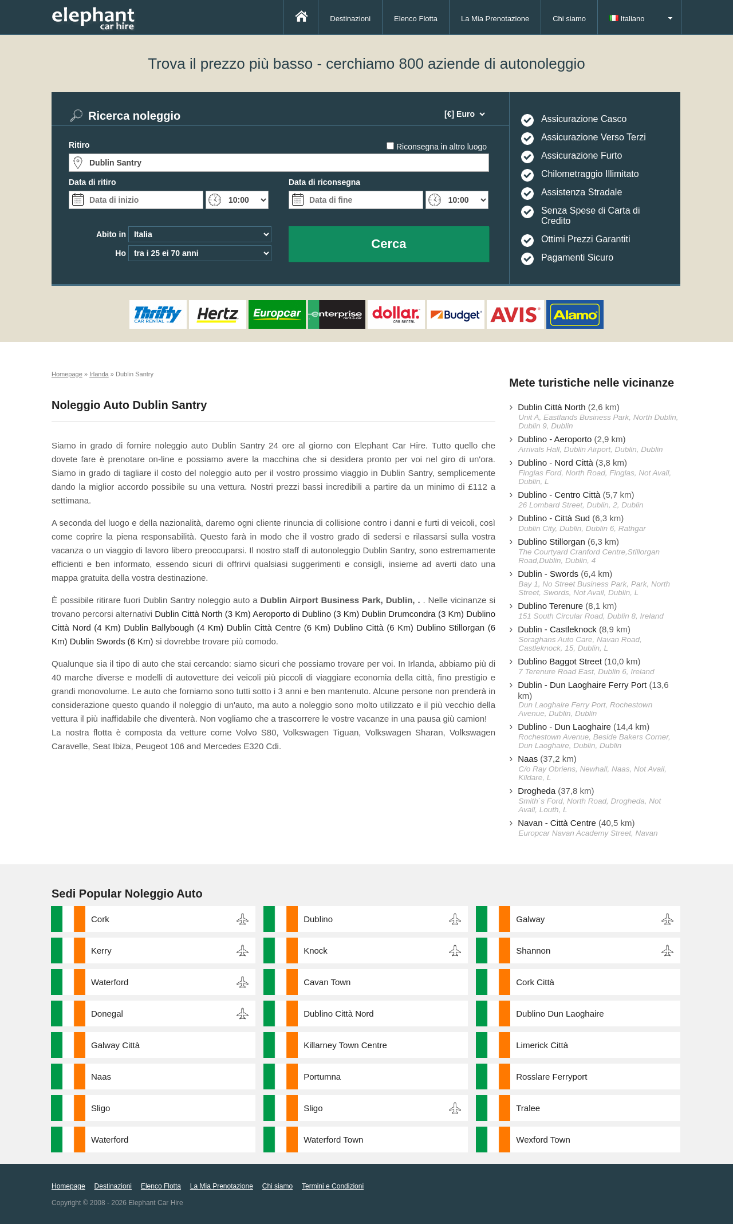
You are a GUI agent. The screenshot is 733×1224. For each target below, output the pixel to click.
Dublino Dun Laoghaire (560, 1013)
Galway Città (115, 1045)
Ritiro (79, 144)
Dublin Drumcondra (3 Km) (412, 614)
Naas (528, 758)
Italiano (627, 18)
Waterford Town (333, 1139)
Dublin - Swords (548, 573)
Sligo (100, 1108)
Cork (100, 919)
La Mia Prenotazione (495, 18)
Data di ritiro (92, 182)
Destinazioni (350, 18)
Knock (316, 950)
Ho (120, 253)
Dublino (318, 919)
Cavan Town (327, 982)
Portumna (322, 1076)
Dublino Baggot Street (560, 661)
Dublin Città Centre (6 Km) (278, 627)
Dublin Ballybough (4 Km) (173, 627)
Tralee (528, 1108)
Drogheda (536, 791)
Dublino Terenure (550, 606)
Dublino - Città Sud (554, 518)
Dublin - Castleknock (557, 629)
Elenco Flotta (416, 18)
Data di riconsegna (324, 182)
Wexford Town (543, 1139)
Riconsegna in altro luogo (441, 146)
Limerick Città (542, 1045)
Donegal (107, 1013)
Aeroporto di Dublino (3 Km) (306, 614)
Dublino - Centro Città (559, 494)
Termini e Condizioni (333, 1186)
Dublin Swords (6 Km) (111, 641)
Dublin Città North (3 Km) (203, 614)
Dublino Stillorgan (551, 541)
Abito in (111, 234)
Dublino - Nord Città (555, 462)
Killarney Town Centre (345, 1045)
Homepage (68, 1186)
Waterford (109, 982)
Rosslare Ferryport (551, 1076)
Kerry (101, 950)
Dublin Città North (551, 407)
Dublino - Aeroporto (555, 439)
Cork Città (535, 982)
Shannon (533, 950)
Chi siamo (569, 18)
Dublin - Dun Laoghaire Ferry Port (582, 685)
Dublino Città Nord (339, 1013)
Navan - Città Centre (557, 823)
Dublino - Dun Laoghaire (564, 726)
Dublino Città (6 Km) (373, 627)
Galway (530, 919)
